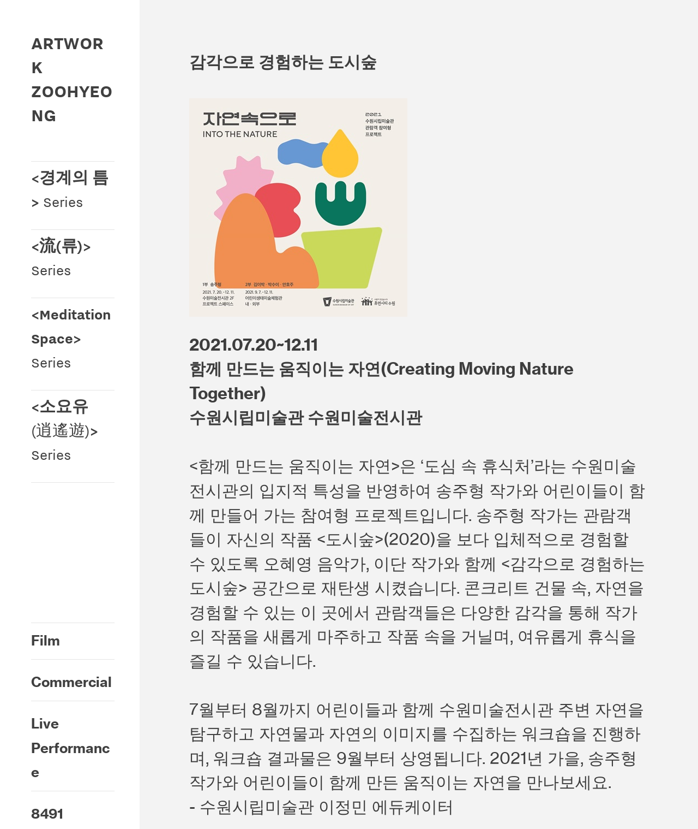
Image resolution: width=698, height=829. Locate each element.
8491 (47, 813)
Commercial (71, 682)
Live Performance (70, 748)
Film (45, 640)
